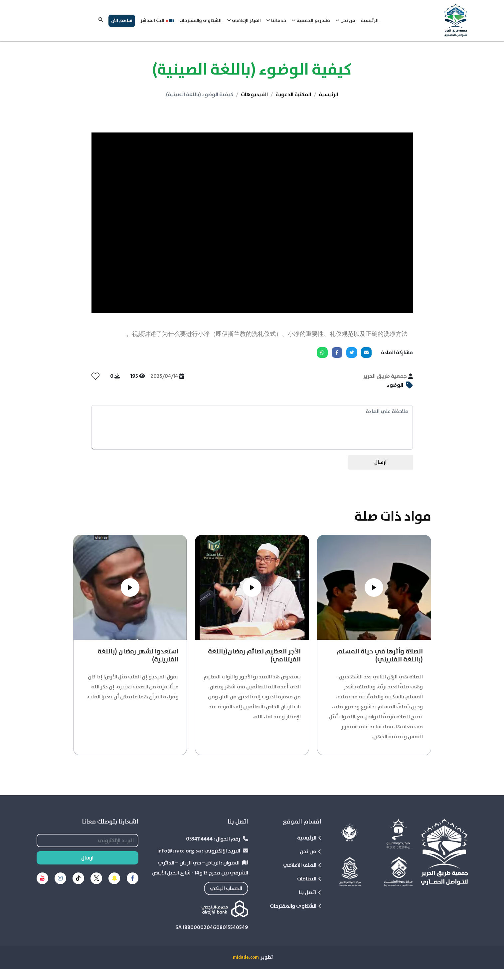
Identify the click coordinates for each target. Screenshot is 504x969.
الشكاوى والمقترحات (200, 20)
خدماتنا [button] (276, 20)
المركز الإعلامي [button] (244, 20)
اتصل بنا (310, 892)
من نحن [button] (345, 20)
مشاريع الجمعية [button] (310, 20)
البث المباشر (157, 20)
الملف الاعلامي (302, 865)
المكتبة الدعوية (293, 94)
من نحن (310, 851)
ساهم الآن (121, 20)
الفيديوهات (254, 94)
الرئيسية (370, 20)
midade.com (246, 957)
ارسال (380, 462)
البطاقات (309, 879)
